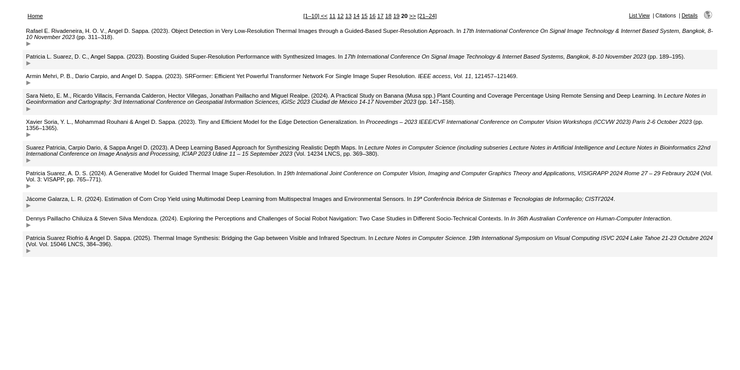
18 (388, 16)
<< (324, 16)
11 (332, 16)
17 (380, 16)
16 (372, 16)
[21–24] (426, 16)
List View (639, 15)
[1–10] (312, 16)
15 (364, 16)
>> (412, 16)
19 (396, 16)
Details (689, 15)
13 (348, 16)
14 (356, 16)
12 (340, 16)
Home (35, 16)
